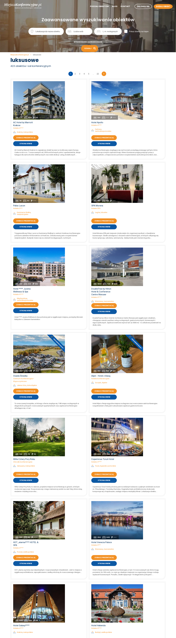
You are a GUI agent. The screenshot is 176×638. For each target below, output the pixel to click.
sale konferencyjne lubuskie (60, 587)
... (93, 74)
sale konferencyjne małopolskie (62, 594)
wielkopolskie (70, 330)
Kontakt (121, 6)
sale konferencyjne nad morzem (140, 577)
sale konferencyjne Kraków (99, 577)
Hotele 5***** (60, 467)
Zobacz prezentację (68, 98)
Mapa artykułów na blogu (20, 604)
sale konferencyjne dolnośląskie (62, 577)
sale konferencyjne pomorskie (61, 611)
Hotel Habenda (141, 367)
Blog (110, 6)
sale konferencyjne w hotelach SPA (141, 608)
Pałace (137, 470)
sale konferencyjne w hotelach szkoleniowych (145, 628)
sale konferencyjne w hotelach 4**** (142, 597)
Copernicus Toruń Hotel (145, 273)
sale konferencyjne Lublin (98, 618)
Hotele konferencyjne (143, 229)
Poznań (62, 330)
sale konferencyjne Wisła (98, 624)
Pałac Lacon (61, 130)
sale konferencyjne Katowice (99, 621)
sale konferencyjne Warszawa (100, 581)
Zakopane (63, 280)
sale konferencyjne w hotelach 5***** (142, 594)
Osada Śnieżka (62, 226)
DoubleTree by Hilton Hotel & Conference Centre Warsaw (143, 180)
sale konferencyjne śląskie (60, 614)
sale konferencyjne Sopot (98, 614)
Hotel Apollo (139, 83)
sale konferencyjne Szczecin (99, 594)
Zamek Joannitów (142, 414)
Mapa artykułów (17, 597)
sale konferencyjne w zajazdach (140, 624)
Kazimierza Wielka (66, 137)
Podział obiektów (95, 6)
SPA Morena (139, 130)
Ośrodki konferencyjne (64, 276)
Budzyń (140, 374)
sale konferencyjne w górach (138, 584)
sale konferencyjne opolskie (60, 601)
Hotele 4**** (60, 89)
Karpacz (62, 471)
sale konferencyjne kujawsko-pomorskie (65, 581)
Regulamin (14, 577)
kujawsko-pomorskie (150, 280)
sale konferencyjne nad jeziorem (140, 591)
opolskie (147, 474)
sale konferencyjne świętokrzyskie (63, 618)
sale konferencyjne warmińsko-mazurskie (66, 621)
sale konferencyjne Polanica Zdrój (102, 608)
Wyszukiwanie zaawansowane (88, 42)
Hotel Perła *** (62, 510)
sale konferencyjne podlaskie (61, 608)
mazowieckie (151, 190)
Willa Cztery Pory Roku (66, 273)
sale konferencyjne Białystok (99, 611)
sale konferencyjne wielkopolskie (62, 624)
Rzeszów (140, 517)
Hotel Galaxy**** (63, 367)
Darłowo (140, 90)
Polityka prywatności (18, 581)
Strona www (68, 104)
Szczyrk (140, 233)
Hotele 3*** (60, 133)
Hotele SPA (138, 133)
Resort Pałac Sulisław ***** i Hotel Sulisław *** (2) (146, 464)
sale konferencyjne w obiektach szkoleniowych (146, 631)
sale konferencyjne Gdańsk (99, 587)
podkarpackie (150, 517)
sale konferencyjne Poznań (99, 591)
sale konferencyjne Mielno (98, 628)
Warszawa (141, 190)
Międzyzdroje (64, 187)
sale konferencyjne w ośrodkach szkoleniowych (146, 634)
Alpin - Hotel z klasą (143, 226)
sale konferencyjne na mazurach (140, 581)
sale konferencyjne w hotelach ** (140, 604)
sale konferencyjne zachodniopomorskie (65, 628)
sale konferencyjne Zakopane (100, 597)
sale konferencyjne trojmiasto (139, 587)
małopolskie (70, 93)
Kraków (62, 93)
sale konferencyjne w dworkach (140, 618)
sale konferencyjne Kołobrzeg (100, 604)
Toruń (139, 280)
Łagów (139, 137)
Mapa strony (15, 601)
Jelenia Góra (63, 236)
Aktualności (15, 591)
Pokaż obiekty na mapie (150, 31)
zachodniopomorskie (145, 92)
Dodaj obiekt (15, 594)
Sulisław (140, 474)
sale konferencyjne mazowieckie (62, 597)
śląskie (146, 233)
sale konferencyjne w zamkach (139, 614)
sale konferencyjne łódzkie (60, 591)
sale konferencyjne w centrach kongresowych (145, 611)
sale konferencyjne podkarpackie (62, 604)
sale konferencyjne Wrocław (99, 584)
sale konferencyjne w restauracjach (141, 621)
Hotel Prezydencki (142, 510)
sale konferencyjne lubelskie (60, 584)
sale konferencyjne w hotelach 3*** (141, 601)
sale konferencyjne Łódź (98, 601)
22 (98, 74)
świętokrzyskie (64, 139)
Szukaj (123, 31)
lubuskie (146, 137)
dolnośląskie (74, 236)
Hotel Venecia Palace (144, 320)
